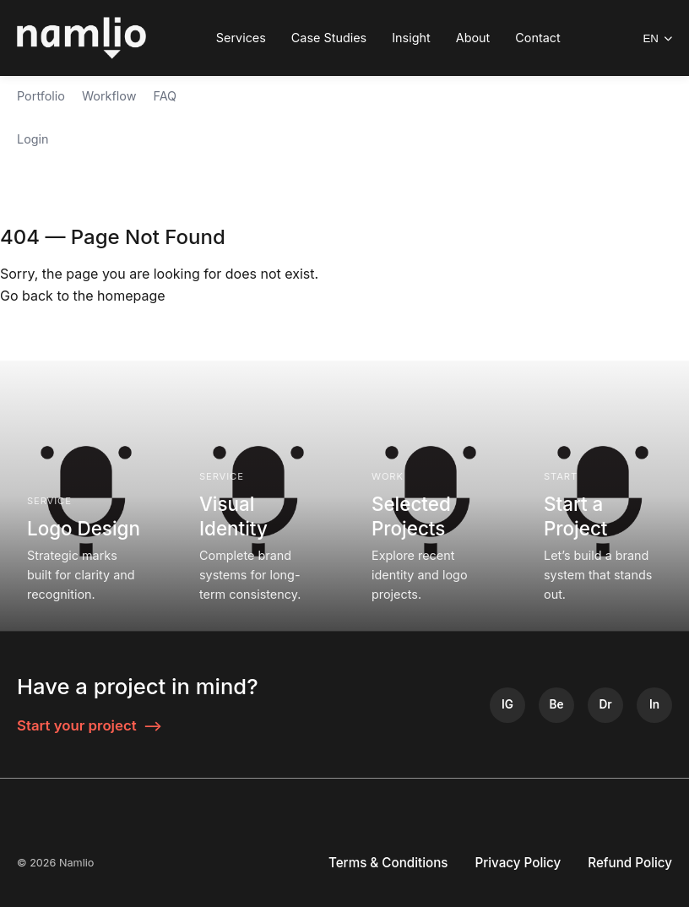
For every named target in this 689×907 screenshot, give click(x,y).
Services (241, 37)
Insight (411, 37)
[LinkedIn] (654, 705)
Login (33, 139)
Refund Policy (630, 863)
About (473, 37)
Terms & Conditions (388, 863)
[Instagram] (507, 705)
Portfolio (41, 96)
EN (657, 38)
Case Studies (328, 37)
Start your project (89, 725)
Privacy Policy (518, 863)
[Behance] (556, 705)
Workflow (109, 96)
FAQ (164, 96)
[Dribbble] (605, 705)
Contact (537, 37)
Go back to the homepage (82, 295)
